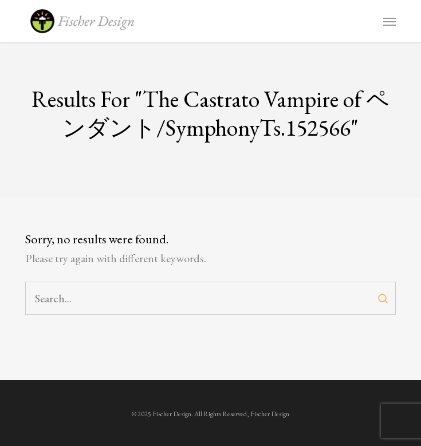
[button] (389, 21)
